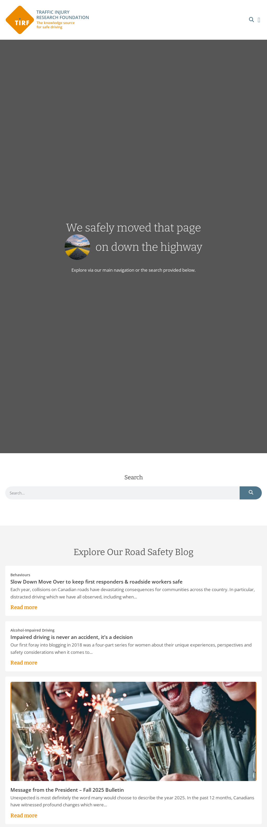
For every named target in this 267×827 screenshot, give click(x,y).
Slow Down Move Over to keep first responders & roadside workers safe (96, 581)
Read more (23, 607)
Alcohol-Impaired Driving (32, 630)
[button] (251, 20)
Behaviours (20, 575)
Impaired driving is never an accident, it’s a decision (71, 637)
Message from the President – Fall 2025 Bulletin (67, 790)
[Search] (251, 492)
